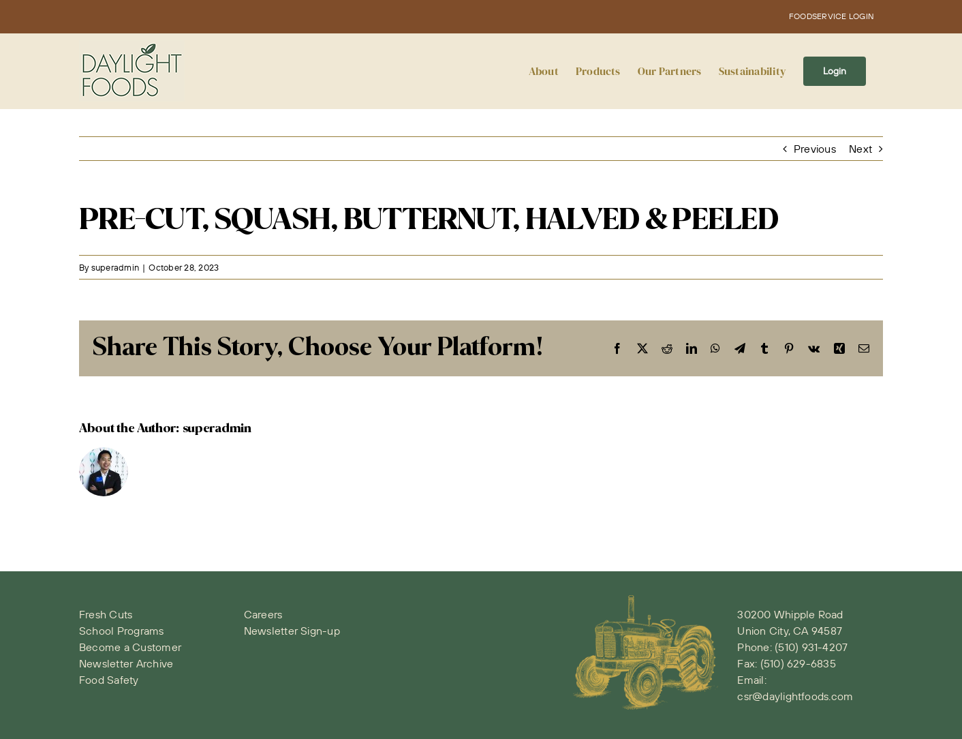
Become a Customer (130, 647)
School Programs (121, 630)
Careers (263, 614)
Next (860, 148)
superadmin (115, 267)
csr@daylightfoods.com (795, 696)
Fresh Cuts (105, 614)
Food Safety (109, 680)
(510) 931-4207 (811, 647)
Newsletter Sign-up (292, 630)
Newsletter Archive (126, 663)
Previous (815, 148)
